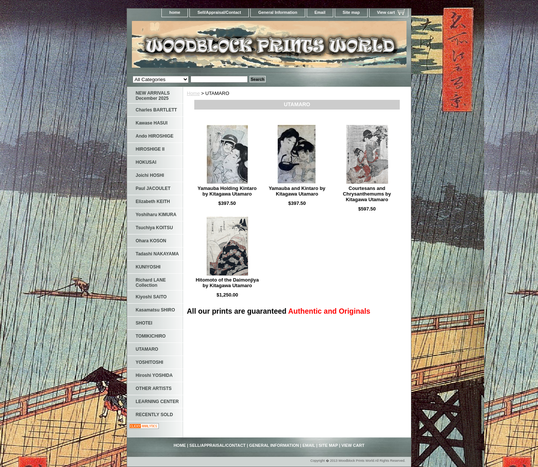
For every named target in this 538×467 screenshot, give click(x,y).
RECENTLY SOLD (154, 414)
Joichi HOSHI (150, 175)
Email (320, 12)
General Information (277, 12)
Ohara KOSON (151, 240)
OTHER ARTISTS (153, 388)
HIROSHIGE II (150, 149)
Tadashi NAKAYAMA (157, 253)
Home (193, 93)
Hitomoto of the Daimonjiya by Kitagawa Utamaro (227, 282)
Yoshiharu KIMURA (156, 214)
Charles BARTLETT (156, 110)
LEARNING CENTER (157, 401)
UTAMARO (147, 349)
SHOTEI (144, 323)
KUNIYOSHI (148, 267)
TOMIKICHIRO (151, 336)
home (174, 12)
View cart (386, 12)
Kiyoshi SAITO (151, 296)
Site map (351, 12)
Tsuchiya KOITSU (154, 227)
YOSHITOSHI (149, 362)
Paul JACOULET (153, 188)
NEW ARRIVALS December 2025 (153, 95)
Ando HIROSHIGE (154, 136)
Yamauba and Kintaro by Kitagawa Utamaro (297, 191)
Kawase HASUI (151, 123)
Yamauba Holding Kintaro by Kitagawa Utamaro (227, 191)
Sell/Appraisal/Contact (219, 12)
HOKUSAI (146, 162)
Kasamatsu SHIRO (155, 310)
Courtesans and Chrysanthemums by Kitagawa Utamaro (367, 193)
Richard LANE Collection (151, 282)
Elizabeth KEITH (153, 201)
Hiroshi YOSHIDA (154, 375)
